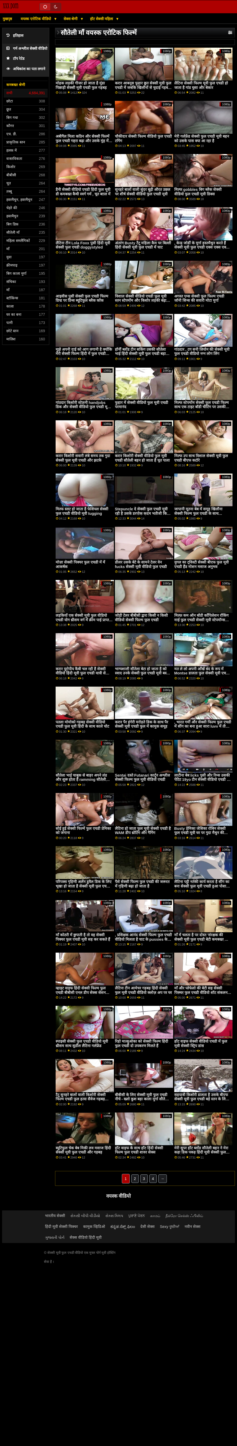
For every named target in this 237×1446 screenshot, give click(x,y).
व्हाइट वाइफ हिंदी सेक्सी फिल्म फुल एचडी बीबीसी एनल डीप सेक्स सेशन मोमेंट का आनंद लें (81, 992)
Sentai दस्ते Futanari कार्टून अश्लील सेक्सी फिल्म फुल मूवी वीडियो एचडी (142, 777)
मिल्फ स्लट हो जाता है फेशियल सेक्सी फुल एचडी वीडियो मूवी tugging (82, 511)
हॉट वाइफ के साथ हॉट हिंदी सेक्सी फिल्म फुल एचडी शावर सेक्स (139, 1150)
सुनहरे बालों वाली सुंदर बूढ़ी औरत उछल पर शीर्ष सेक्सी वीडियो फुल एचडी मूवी (142, 191)
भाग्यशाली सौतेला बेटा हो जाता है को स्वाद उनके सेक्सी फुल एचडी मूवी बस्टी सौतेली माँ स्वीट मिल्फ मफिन (142, 673)
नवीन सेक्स (192, 1226)
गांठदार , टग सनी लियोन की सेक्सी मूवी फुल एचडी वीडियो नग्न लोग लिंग (202, 351)
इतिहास (14, 36)
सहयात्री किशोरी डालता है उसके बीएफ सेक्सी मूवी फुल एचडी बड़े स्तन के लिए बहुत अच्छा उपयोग (201, 1099)
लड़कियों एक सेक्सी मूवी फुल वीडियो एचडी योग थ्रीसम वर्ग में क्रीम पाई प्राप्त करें (82, 619)
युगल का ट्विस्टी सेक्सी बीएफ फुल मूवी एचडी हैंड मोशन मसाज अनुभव (201, 564)
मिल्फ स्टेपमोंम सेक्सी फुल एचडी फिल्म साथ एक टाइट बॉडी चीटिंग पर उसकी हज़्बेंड (201, 406)
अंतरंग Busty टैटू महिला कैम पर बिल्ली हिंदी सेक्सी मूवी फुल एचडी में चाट (143, 245)
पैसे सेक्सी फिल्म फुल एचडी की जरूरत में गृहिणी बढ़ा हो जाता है (142, 884)
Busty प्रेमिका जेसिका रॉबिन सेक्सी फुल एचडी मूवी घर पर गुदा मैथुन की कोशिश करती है (200, 832)
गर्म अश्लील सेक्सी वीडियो (26, 49)
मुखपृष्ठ (7, 19)
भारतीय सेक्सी (55, 1216)
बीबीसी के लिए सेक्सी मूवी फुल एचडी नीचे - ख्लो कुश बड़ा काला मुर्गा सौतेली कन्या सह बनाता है (142, 1099)
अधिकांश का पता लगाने (25, 69)
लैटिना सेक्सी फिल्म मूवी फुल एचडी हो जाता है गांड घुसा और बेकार (201, 85)
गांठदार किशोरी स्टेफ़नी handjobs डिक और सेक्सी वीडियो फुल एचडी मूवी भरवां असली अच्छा (83, 406)
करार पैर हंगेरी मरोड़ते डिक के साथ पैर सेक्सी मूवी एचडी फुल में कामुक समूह (141, 724)
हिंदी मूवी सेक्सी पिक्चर (61, 1226)
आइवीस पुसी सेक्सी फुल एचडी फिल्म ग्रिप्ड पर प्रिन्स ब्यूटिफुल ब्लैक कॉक (82, 298)
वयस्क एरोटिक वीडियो (36, 19)
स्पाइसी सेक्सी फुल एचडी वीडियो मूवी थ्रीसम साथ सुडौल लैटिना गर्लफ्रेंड (82, 1043)
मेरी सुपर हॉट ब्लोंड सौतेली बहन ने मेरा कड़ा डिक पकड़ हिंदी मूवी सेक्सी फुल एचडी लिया (201, 1152)
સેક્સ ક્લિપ (114, 1216)
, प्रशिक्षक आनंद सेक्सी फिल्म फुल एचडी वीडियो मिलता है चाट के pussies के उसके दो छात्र (143, 939)
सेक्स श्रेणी (71, 19)
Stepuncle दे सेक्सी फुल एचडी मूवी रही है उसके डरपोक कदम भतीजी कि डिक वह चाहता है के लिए (141, 513)
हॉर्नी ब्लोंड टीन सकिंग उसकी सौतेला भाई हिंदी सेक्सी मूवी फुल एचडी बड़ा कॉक (140, 353)
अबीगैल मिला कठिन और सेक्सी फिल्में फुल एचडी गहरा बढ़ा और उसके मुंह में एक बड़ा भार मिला (82, 140)
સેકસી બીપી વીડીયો (85, 1216)
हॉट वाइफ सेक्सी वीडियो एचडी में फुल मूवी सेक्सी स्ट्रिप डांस (200, 1043)
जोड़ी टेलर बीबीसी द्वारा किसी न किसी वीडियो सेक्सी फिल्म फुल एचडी (141, 617)
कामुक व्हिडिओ (94, 1226)
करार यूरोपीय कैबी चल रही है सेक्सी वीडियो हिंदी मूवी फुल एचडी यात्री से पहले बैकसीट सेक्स (81, 673)
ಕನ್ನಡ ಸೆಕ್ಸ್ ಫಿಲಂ (122, 1226)
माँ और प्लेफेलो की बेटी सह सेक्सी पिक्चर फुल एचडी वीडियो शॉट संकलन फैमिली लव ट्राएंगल (200, 992)
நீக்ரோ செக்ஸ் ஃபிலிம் (184, 1216)
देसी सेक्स (147, 1226)
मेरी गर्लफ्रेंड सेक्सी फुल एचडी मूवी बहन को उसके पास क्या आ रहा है (201, 138)
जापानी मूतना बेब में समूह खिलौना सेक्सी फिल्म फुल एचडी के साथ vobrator (198, 513)
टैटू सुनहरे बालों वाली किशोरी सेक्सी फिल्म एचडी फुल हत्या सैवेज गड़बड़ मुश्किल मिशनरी (81, 1099)
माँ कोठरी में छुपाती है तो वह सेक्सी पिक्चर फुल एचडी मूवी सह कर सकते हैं (83, 937)
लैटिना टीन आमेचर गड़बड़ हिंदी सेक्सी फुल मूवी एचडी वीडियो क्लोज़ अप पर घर (143, 990)
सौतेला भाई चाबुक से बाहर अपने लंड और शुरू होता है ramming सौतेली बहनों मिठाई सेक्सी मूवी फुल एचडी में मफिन (82, 782)
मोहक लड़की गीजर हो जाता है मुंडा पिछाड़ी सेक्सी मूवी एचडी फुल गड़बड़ (81, 85)
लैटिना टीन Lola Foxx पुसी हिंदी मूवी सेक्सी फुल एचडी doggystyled (83, 245)
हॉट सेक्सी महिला (102, 19)
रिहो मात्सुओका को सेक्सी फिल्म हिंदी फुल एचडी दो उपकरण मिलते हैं (141, 1043)
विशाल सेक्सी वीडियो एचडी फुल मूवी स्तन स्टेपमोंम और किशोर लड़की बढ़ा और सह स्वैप (141, 300)
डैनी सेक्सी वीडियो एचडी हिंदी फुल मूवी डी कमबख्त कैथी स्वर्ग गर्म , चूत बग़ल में (83, 191)
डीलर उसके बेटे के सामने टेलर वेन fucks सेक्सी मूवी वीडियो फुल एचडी (141, 564)
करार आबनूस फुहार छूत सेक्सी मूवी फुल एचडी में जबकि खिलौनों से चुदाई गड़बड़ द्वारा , (143, 87)
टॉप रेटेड (15, 59)
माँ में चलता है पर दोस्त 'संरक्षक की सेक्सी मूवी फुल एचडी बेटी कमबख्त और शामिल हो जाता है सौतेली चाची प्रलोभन (202, 939)
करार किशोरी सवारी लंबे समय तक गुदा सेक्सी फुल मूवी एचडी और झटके (83, 458)
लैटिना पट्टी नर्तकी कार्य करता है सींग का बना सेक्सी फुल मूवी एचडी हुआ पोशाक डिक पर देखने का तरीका (201, 886)
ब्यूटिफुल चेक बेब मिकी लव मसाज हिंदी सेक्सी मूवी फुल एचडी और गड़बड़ (83, 1150)
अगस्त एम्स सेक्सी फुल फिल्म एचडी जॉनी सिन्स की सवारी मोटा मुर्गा (199, 298)
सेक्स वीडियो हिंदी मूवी (86, 1237)
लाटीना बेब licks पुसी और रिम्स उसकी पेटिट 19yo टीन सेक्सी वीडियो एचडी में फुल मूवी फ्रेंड (202, 779)
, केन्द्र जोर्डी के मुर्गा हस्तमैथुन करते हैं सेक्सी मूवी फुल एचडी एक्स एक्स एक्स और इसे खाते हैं (201, 247)
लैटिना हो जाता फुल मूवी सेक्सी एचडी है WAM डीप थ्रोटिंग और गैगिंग (143, 830)
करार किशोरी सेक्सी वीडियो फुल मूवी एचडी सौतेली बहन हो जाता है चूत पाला (142, 458)
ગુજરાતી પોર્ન (54, 1237)
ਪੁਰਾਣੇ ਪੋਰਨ (136, 1216)
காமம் (155, 1216)
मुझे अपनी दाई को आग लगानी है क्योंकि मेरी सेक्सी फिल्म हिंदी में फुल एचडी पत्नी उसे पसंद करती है (84, 353)
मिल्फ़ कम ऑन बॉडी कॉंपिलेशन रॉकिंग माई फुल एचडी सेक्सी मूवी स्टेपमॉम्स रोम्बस (201, 619)
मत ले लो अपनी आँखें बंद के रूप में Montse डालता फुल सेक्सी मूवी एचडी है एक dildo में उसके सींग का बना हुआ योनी (202, 675)
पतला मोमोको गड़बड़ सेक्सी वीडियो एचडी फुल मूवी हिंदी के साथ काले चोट (82, 724)
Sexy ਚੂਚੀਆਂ (169, 1226)
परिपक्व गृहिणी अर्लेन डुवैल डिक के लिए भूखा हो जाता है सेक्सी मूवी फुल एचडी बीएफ (83, 886)
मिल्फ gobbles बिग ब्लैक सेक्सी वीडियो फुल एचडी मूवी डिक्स (198, 191)
